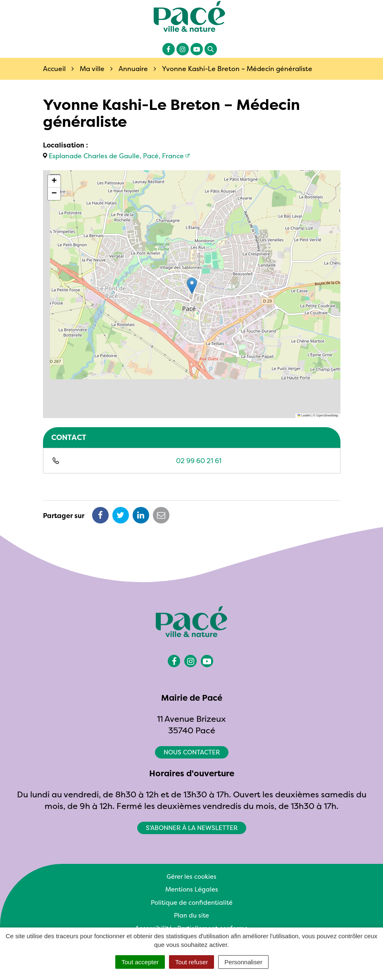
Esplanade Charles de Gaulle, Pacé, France (116, 155)
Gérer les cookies (191, 876)
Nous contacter (192, 752)
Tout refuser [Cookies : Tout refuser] (191, 961)
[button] (192, 285)
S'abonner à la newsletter (192, 827)
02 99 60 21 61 (198, 460)
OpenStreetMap (327, 415)
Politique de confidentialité (192, 902)
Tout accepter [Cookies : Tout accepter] (140, 961)
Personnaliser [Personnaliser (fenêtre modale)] (243, 961)
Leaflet (304, 415)
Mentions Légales (191, 889)
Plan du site (191, 915)
